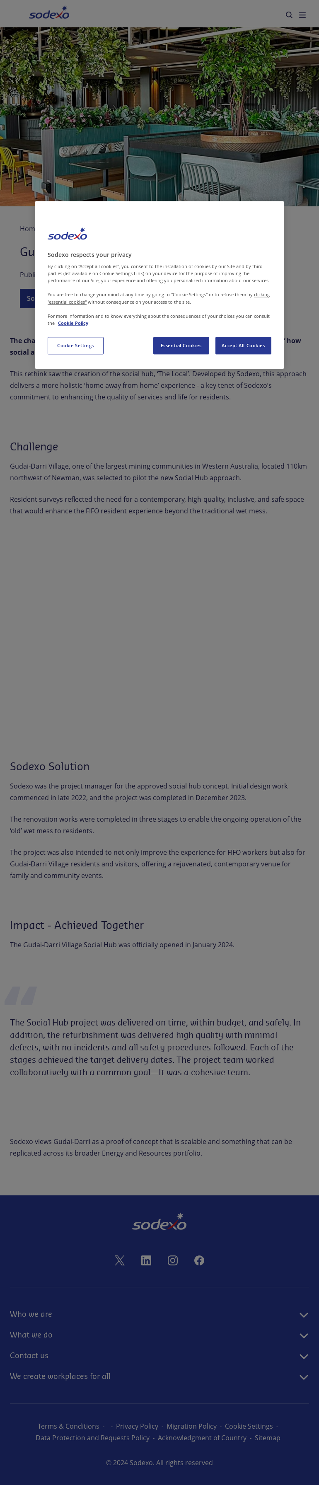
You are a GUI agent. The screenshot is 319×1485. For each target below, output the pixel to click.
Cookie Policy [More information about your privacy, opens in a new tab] (73, 323)
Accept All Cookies (243, 345)
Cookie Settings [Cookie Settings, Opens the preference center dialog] (75, 345)
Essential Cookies (181, 345)
